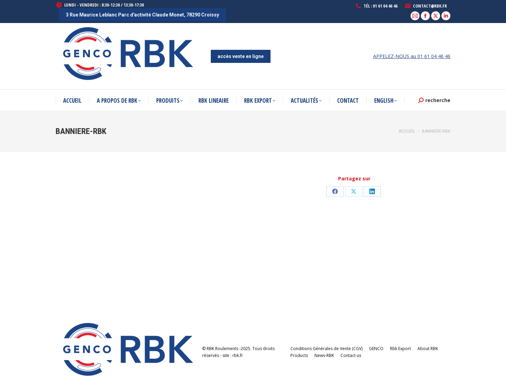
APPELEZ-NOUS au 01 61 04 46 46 (411, 56)
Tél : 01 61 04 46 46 (376, 6)
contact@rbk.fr (425, 6)
